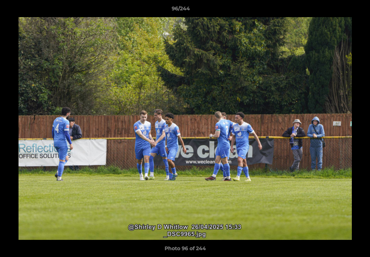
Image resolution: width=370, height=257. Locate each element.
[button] (340, 10)
